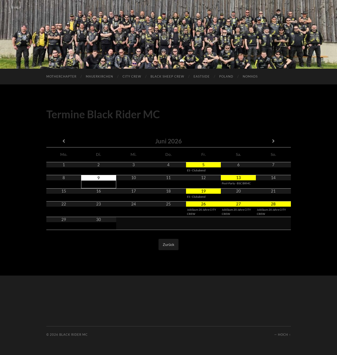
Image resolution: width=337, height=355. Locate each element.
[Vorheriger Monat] (63, 141)
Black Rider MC (73, 334)
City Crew (132, 76)
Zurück (168, 244)
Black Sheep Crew (167, 76)
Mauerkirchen (99, 76)
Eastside (202, 76)
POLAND (226, 76)
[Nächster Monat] (273, 141)
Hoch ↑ (284, 334)
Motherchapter (61, 76)
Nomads (250, 76)
